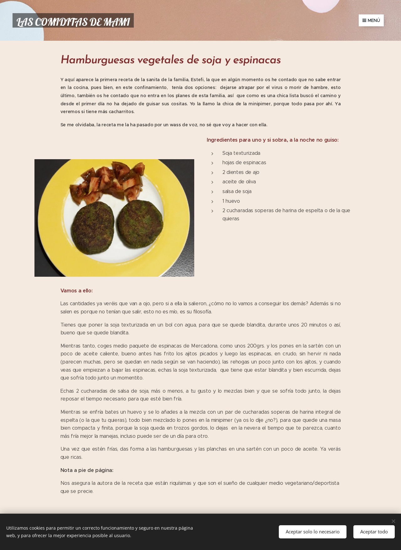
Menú (371, 20)
